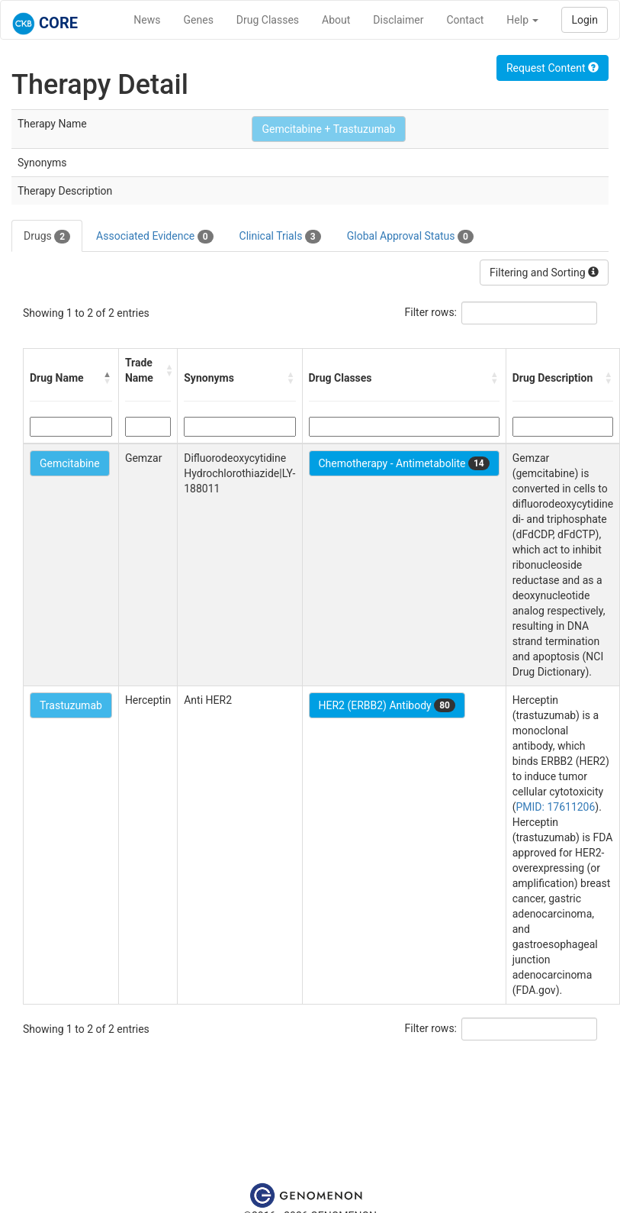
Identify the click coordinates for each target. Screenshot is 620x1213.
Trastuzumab (71, 705)
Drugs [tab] (47, 237)
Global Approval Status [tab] (410, 237)
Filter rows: (431, 312)
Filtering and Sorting (544, 272)
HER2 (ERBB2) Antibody (387, 705)
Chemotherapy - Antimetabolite (404, 463)
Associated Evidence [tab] (154, 237)
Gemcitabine (70, 463)
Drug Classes (267, 20)
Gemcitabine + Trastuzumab (328, 129)
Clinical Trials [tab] (280, 237)
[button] (107, 378)
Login (584, 20)
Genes (199, 20)
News (146, 20)
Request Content (552, 68)
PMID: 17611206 (556, 807)
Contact (464, 20)
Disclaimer (398, 20)
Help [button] (522, 20)
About (336, 20)
